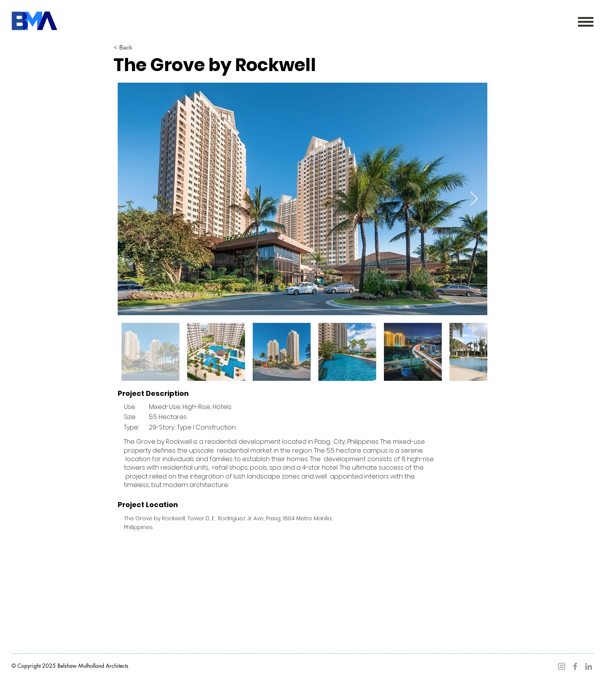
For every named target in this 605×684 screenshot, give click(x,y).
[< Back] (152, 47)
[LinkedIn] (588, 666)
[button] (585, 22)
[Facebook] (575, 666)
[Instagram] (561, 666)
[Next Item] (474, 199)
